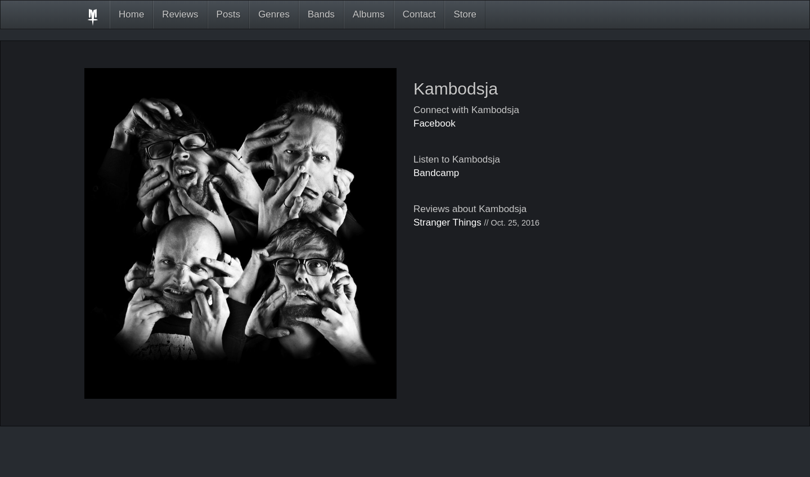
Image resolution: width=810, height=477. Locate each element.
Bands (321, 14)
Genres (274, 14)
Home (131, 14)
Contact (419, 14)
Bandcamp (436, 173)
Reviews (180, 14)
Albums (369, 14)
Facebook (434, 123)
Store (464, 14)
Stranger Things (447, 222)
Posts (229, 14)
